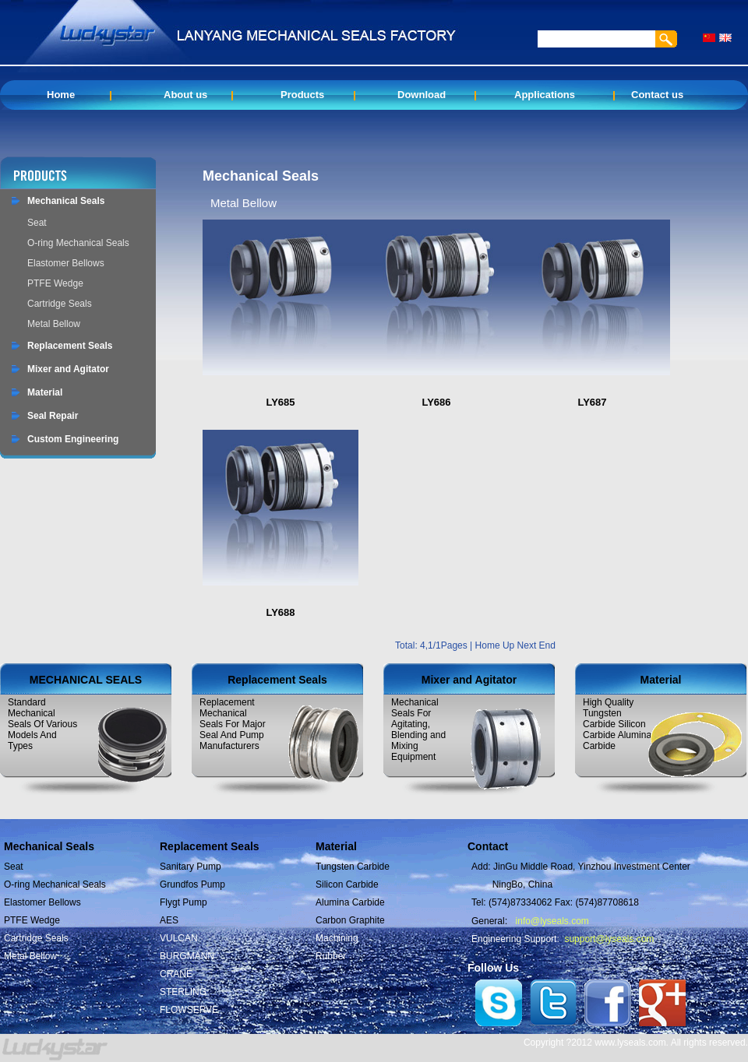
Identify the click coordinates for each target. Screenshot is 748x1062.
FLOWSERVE (189, 1009)
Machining (337, 938)
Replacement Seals (69, 345)
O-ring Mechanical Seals (78, 242)
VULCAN (179, 938)
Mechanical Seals (65, 200)
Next (528, 645)
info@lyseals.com (552, 921)
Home (61, 94)
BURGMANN (187, 956)
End (547, 645)
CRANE (176, 974)
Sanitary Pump (190, 866)
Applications (544, 94)
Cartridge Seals (59, 303)
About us (185, 94)
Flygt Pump (183, 902)
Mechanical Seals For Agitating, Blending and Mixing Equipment (418, 729)
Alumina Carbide (350, 902)
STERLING (183, 991)
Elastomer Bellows (65, 263)
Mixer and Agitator (68, 369)
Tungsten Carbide (353, 866)
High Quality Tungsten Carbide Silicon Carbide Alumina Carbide (617, 724)
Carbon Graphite (350, 920)
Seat (37, 222)
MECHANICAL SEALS (86, 679)
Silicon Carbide (347, 884)
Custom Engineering (72, 439)
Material (44, 392)
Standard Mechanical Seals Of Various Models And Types (42, 724)
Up (510, 645)
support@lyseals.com (609, 939)
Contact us (657, 94)
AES (169, 920)
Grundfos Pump (192, 884)
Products (302, 94)
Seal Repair (52, 415)
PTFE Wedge (55, 283)
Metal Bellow (53, 323)
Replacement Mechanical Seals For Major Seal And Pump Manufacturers (232, 724)
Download (421, 94)
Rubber (331, 956)
